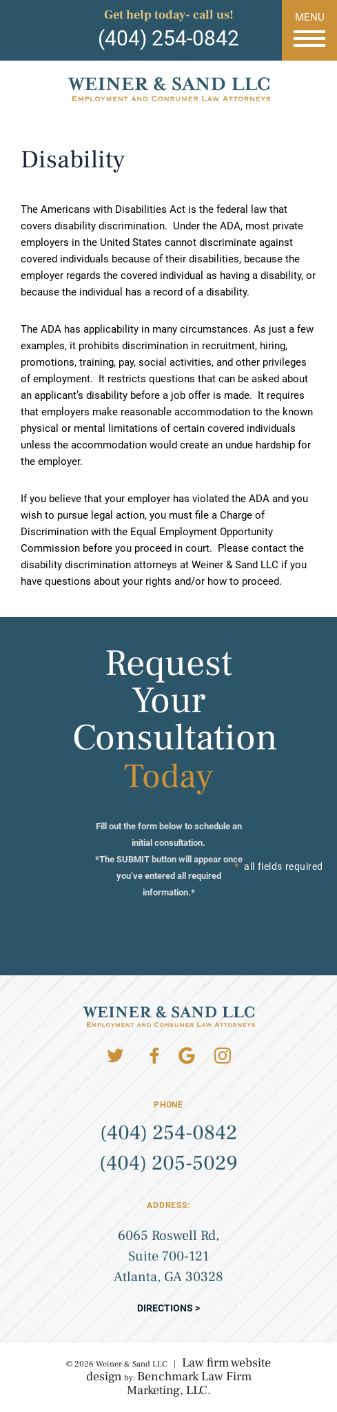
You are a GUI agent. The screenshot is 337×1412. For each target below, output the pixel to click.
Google (186, 1056)
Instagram (222, 1056)
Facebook (154, 1056)
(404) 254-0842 (168, 38)
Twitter (115, 1056)
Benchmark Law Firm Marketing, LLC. (189, 1383)
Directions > (168, 1308)
